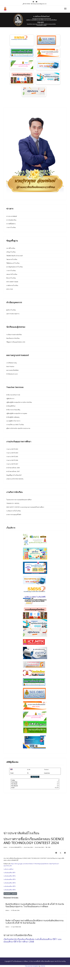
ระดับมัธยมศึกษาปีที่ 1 (10, 872)
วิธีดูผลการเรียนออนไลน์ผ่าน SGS (15, 342)
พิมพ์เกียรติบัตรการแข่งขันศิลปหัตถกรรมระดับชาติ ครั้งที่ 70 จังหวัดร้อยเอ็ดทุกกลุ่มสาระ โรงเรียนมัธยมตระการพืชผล (34, 905)
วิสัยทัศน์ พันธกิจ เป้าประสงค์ (14, 255)
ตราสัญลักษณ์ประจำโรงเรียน (14, 267)
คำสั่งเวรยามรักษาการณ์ (13, 395)
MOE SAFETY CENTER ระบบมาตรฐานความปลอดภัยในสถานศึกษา (25, 507)
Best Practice (10, 366)
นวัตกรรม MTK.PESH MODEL (15, 479)
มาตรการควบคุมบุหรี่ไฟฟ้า (13, 514)
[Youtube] (36, 2)
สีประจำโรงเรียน (11, 278)
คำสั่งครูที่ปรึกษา (11, 406)
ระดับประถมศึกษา (9, 869)
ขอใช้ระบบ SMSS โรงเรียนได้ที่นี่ (35, 597)
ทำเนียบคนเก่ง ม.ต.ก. (12, 374)
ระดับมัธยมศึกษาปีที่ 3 (10, 879)
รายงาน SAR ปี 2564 (12, 453)
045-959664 (27, 4)
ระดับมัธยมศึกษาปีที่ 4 (10, 883)
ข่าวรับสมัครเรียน (11, 220)
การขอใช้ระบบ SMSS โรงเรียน (15, 424)
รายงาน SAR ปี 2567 (12, 464)
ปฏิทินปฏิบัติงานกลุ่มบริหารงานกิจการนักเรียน (19, 402)
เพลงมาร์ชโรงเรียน (11, 274)
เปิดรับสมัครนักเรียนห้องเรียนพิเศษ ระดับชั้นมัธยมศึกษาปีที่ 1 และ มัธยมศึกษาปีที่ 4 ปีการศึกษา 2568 (33, 940)
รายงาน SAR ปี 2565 (12, 456)
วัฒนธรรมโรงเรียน (11, 259)
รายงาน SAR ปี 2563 (12, 449)
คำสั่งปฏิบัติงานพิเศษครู (12, 417)
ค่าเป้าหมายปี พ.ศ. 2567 (13, 471)
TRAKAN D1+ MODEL (12, 503)
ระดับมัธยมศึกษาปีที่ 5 (10, 886)
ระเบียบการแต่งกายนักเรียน (14, 334)
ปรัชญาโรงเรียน (11, 252)
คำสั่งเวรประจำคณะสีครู (13, 410)
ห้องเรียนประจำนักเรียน (13, 338)
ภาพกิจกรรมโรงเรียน (12, 285)
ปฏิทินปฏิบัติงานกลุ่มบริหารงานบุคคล (16, 413)
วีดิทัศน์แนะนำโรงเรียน (13, 263)
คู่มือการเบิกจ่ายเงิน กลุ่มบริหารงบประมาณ (18, 428)
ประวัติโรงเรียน (10, 248)
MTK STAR (9, 289)
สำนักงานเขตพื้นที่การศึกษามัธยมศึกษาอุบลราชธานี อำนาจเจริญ (47, 961)
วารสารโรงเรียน (11, 227)
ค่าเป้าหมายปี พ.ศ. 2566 (13, 468)
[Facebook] (33, 2)
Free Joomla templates (31, 966)
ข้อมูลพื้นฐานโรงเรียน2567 (14, 475)
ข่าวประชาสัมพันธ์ (11, 216)
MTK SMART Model (12, 282)
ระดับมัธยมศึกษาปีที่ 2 (10, 876)
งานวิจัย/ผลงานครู (11, 363)
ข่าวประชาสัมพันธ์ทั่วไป (15, 847)
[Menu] (65, 8)
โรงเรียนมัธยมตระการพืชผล (20, 961)
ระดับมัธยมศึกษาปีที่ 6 (10, 890)
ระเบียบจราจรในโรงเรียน (13, 511)
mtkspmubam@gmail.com (39, 4)
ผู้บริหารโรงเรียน (11, 310)
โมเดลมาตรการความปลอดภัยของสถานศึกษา (19, 499)
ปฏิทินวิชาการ (10, 398)
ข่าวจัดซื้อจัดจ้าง (11, 224)
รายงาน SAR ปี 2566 (12, 460)
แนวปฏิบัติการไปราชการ (13, 421)
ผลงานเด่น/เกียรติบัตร (12, 370)
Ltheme (43, 966)
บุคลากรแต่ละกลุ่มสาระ (13, 313)
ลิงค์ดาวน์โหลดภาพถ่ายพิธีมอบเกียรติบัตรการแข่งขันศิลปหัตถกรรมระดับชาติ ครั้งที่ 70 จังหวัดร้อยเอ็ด (34, 921)
